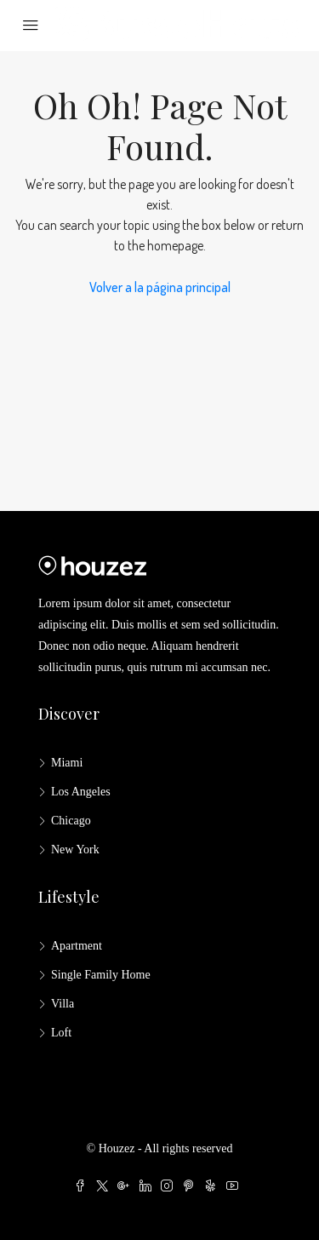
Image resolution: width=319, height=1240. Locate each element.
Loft (61, 1032)
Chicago (71, 820)
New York (75, 849)
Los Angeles (81, 791)
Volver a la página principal (160, 287)
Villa (62, 1003)
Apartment (76, 945)
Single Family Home (101, 974)
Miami (67, 762)
